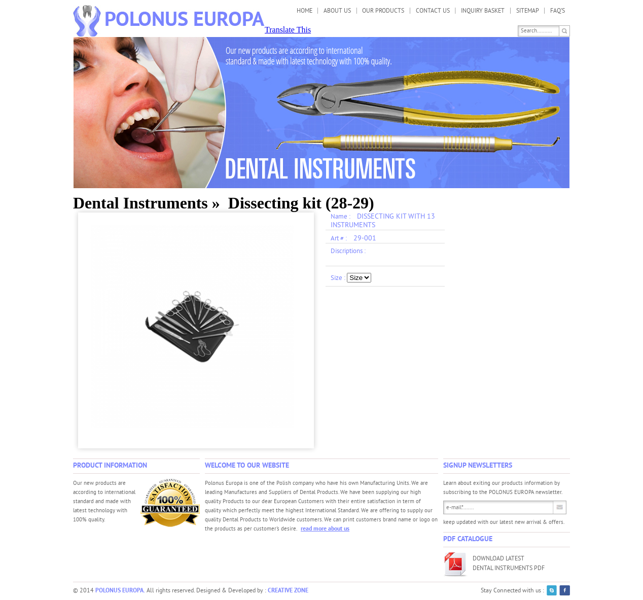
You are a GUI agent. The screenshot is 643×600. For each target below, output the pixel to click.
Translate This (288, 29)
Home (304, 11)
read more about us (325, 529)
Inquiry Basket (483, 11)
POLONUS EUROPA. (120, 591)
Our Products (383, 11)
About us (337, 11)
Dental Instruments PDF (509, 569)
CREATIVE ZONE (288, 591)
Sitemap (527, 11)
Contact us (433, 11)
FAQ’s (557, 11)
